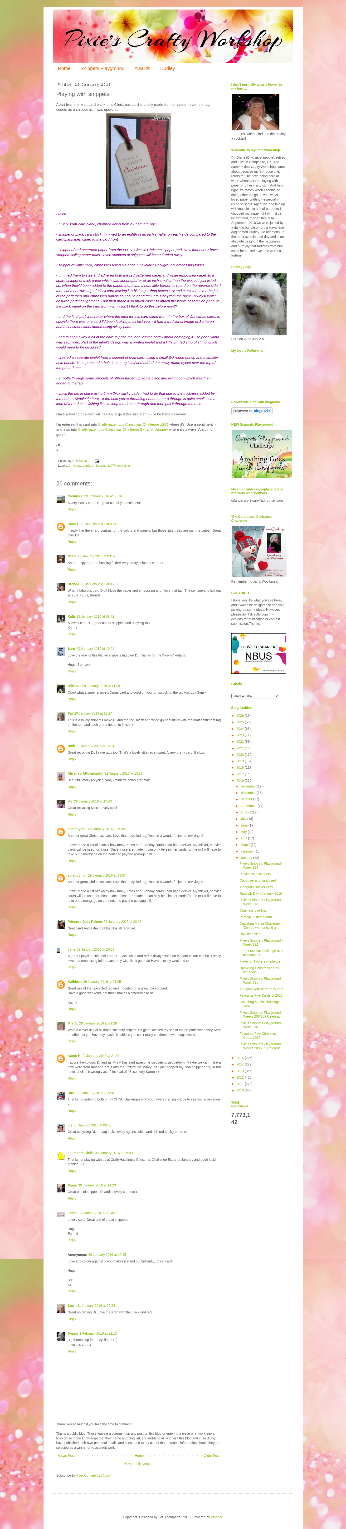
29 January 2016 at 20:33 (95, 949)
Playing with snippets (255, 874)
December (248, 786)
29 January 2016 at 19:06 (107, 829)
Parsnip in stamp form (255, 917)
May (244, 832)
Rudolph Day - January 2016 (260, 893)
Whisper (74, 686)
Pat (70, 713)
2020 (240, 755)
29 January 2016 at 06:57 (99, 584)
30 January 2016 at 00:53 (93, 1125)
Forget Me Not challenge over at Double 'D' (261, 953)
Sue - (72, 1305)
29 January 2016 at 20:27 (122, 921)
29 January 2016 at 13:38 (124, 773)
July (243, 819)
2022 (240, 741)
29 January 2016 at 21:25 (102, 982)
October (246, 799)
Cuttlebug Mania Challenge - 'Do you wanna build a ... (260, 925)
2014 (240, 1064)
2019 (240, 761)
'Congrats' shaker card (256, 887)
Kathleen (75, 982)
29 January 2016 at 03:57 (97, 556)
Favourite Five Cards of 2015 (261, 995)
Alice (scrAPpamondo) (85, 773)
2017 (240, 774)
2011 (240, 1084)
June (244, 825)
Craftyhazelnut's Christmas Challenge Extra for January (123, 429)
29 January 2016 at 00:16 (103, 496)
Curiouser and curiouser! (257, 880)
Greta (72, 556)
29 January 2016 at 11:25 (101, 686)
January (246, 858)
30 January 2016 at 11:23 (97, 1185)
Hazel (72, 1093)
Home (64, 68)
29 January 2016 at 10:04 (95, 649)
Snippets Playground (103, 68)
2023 (240, 735)
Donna (73, 1333)
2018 (240, 767)
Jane (71, 949)
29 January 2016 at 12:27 (93, 713)
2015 (240, 1058)
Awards (142, 68)
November (248, 793)
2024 (240, 729)
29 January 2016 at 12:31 (95, 746)
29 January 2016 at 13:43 (93, 801)
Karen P (74, 1056)
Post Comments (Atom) (94, 1475)
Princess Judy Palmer (85, 921)
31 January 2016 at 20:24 (96, 1305)
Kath (71, 616)
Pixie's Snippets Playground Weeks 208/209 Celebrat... (261, 1015)
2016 (240, 780)
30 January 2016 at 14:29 (99, 1213)
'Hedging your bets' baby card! (261, 989)
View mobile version (138, 1464)
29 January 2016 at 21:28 (98, 1023)
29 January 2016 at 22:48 (97, 1093)
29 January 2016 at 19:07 (107, 875)
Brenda (73, 584)
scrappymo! (77, 829)
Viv (70, 801)
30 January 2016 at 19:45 (107, 1255)
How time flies (249, 934)
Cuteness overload (253, 910)
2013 (240, 1071)
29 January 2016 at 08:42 (95, 616)
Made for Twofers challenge (259, 961)
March (245, 845)
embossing (99, 465)
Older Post (211, 1456)
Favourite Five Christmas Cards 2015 (258, 1036)
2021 (240, 748)
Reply (72, 509)
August (246, 812)
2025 (240, 722)
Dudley (167, 68)
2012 (240, 1077)
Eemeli (73, 1213)
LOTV (112, 465)
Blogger (216, 1517)
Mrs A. (73, 1023)
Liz (70, 1125)
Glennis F (75, 496)
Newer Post (66, 1456)
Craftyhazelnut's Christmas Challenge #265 (132, 424)
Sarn (71, 649)
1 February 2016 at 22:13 (98, 1333)
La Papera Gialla (81, 1153)
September (249, 806)
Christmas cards (79, 465)
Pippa (72, 1185)
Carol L (73, 524)
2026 (240, 715)
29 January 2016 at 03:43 (99, 524)
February (247, 851)
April (244, 838)
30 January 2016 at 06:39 (114, 1153)
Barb (71, 746)
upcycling (123, 465)
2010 (240, 1090)
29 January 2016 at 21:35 (100, 1056)
